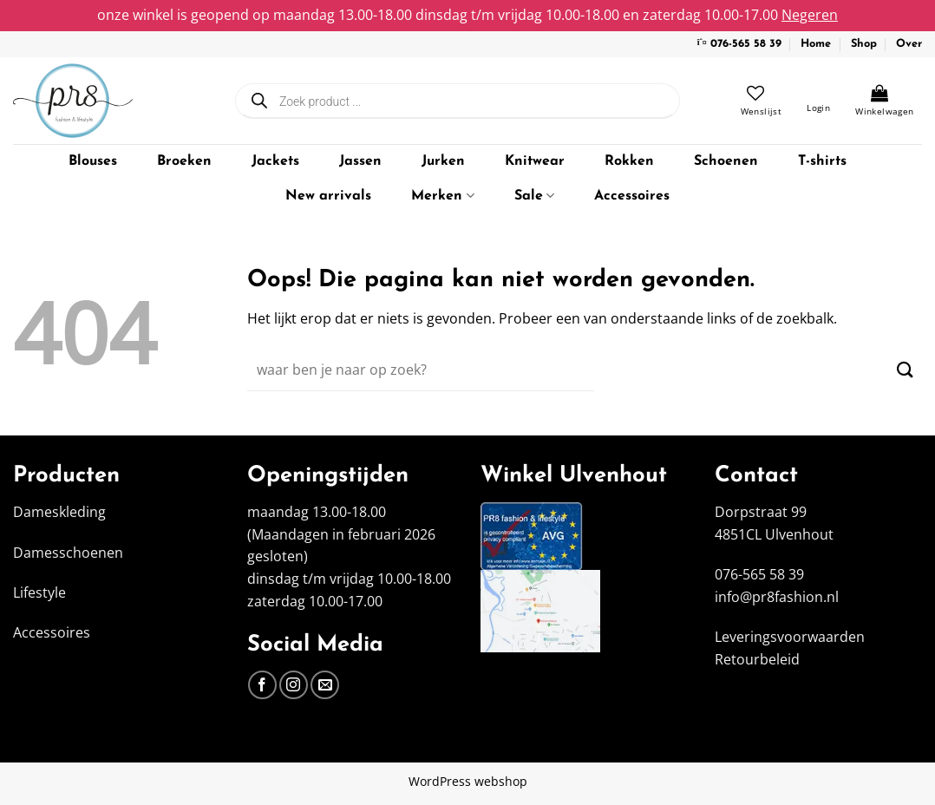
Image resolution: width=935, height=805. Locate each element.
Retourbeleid (757, 659)
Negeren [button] (809, 14)
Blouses (93, 161)
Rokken (629, 161)
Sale (534, 195)
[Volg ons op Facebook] (262, 685)
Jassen (360, 161)
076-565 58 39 (745, 43)
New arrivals (328, 196)
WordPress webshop (468, 781)
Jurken (443, 161)
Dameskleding (59, 511)
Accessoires (632, 196)
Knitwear (535, 161)
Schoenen (726, 161)
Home (816, 43)
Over (909, 43)
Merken (442, 195)
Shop (864, 43)
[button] (818, 101)
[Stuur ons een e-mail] (325, 685)
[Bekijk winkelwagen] (884, 100)
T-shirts (822, 161)
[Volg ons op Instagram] (293, 685)
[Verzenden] (905, 370)
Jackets (275, 161)
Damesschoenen (68, 552)
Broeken (184, 161)
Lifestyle (39, 592)
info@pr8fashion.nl (777, 596)
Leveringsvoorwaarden (790, 636)
